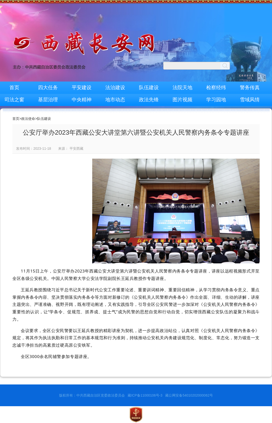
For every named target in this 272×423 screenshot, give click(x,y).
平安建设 (81, 87)
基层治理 (48, 99)
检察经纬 (216, 87)
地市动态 (115, 99)
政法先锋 (149, 99)
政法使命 (28, 119)
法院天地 (182, 87)
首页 (14, 87)
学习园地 (216, 99)
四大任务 (48, 87)
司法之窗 (14, 99)
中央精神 (81, 99)
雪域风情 (250, 99)
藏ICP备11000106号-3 (145, 395)
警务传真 (250, 87)
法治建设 (115, 87)
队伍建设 (149, 87)
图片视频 (182, 99)
